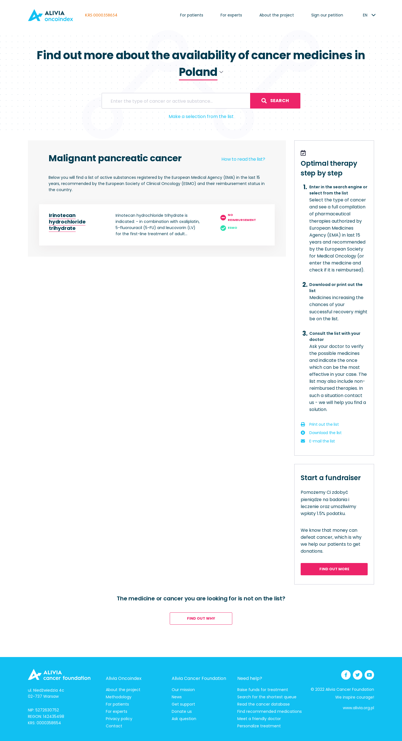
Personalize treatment (259, 726)
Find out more (334, 569)
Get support (183, 704)
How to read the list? (243, 159)
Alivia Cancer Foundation (199, 678)
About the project (276, 15)
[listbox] (365, 15)
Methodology (118, 697)
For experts (231, 15)
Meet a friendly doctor (259, 718)
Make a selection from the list (201, 116)
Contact (114, 726)
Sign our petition (327, 15)
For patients (191, 15)
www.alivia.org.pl (358, 708)
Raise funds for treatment (262, 689)
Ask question (184, 718)
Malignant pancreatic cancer (115, 158)
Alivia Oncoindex (124, 678)
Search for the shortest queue (266, 697)
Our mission (183, 689)
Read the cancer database (263, 704)
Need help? (249, 678)
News (177, 697)
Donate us (182, 711)
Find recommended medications (269, 711)
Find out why (201, 618)
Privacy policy (119, 718)
